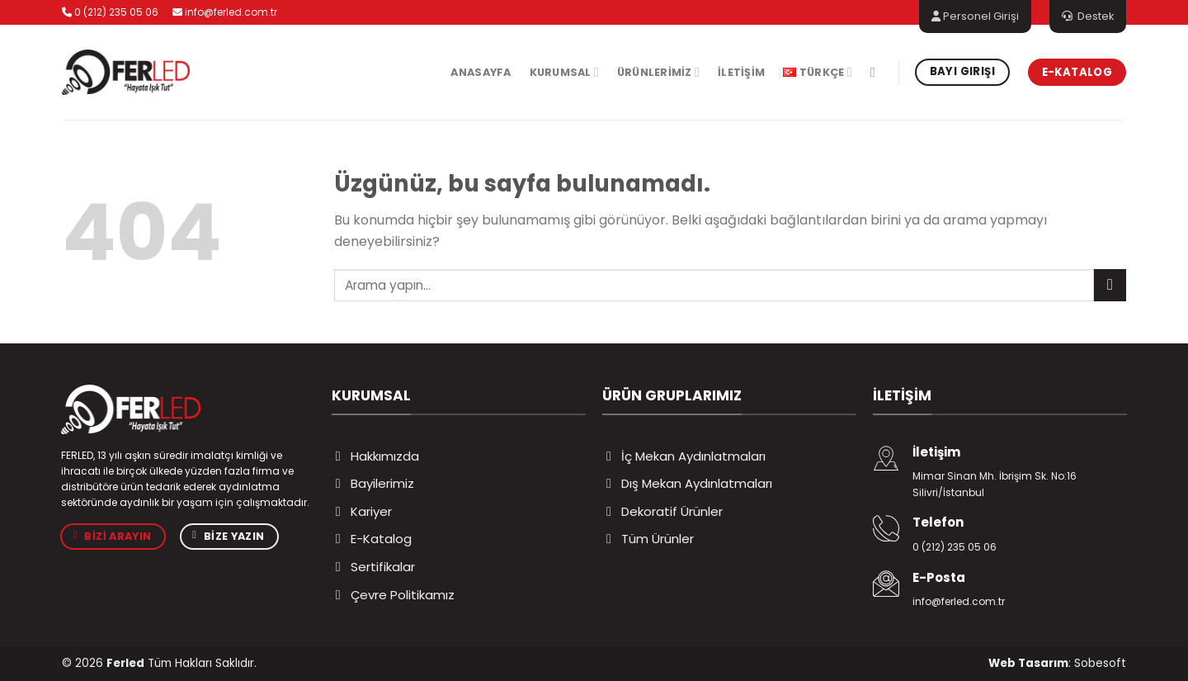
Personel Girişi (975, 16)
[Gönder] (1110, 285)
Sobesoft (1100, 663)
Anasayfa (480, 72)
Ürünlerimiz (658, 72)
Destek (1088, 16)
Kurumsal (564, 72)
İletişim (741, 72)
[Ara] (877, 72)
